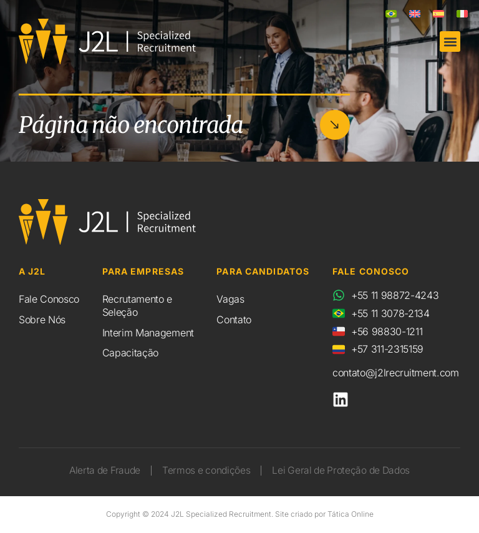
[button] (450, 41)
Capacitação (130, 352)
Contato (233, 319)
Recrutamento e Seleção (137, 305)
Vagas (230, 299)
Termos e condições (205, 470)
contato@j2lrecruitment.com (395, 372)
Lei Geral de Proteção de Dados (344, 470)
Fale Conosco (49, 299)
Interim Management (148, 332)
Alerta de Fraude (100, 470)
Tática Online (350, 514)
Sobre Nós (42, 319)
